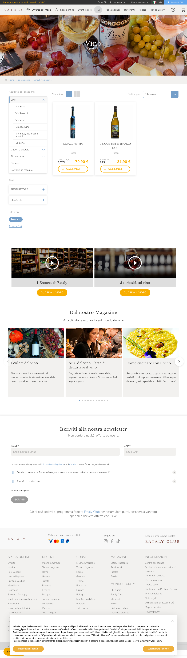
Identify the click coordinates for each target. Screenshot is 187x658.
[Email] (65, 451)
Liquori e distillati (20, 150)
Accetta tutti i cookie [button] (158, 649)
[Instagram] (106, 541)
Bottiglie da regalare (22, 170)
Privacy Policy (154, 641)
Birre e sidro (17, 156)
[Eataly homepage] (13, 9)
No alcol (15, 163)
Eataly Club (92, 512)
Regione (27, 200)
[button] (173, 10)
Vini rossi (20, 106)
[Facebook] (112, 541)
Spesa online (24, 80)
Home (11, 80)
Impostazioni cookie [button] (28, 649)
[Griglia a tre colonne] (69, 94)
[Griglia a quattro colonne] (77, 94)
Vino (13, 100)
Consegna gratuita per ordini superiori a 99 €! (24, 2)
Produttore (27, 189)
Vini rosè (20, 120)
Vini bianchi (21, 113)
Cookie (72, 464)
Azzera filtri (15, 226)
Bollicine (20, 143)
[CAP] (150, 451)
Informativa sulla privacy (52, 464)
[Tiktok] (118, 541)
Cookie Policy (131, 641)
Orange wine (22, 127)
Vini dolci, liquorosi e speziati (26, 135)
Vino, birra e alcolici (43, 80)
